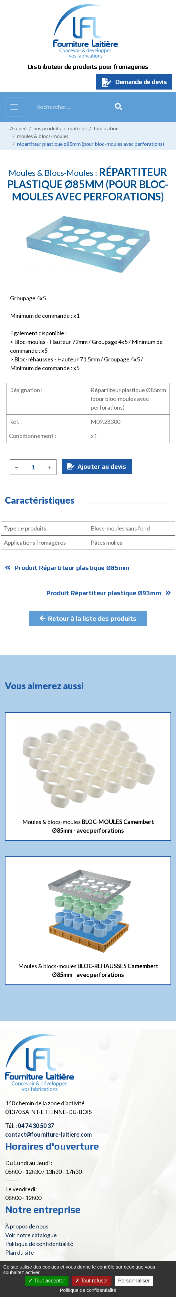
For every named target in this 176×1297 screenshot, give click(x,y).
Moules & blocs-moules (42, 136)
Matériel (77, 128)
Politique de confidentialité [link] (88, 1290)
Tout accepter (46, 1280)
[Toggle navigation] (14, 107)
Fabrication (106, 128)
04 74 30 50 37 (36, 1125)
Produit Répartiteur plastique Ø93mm (109, 592)
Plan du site (19, 1252)
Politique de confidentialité (39, 1243)
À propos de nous (26, 1226)
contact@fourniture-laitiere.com (48, 1134)
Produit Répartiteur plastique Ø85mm (67, 567)
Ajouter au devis (96, 466)
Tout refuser (91, 1280)
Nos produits (47, 128)
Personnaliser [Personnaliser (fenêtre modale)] (134, 1280)
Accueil (18, 128)
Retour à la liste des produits (88, 618)
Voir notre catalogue (31, 1234)
